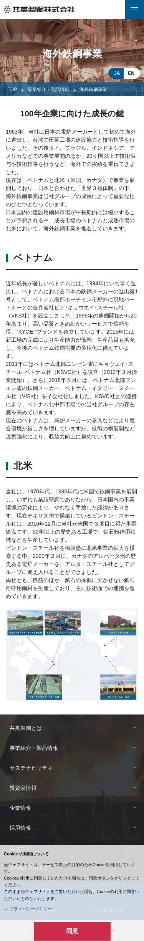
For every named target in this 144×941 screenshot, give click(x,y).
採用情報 (20, 828)
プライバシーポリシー (31, 908)
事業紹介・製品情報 (48, 89)
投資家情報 (23, 788)
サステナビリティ (31, 768)
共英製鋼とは (26, 728)
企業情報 (20, 808)
